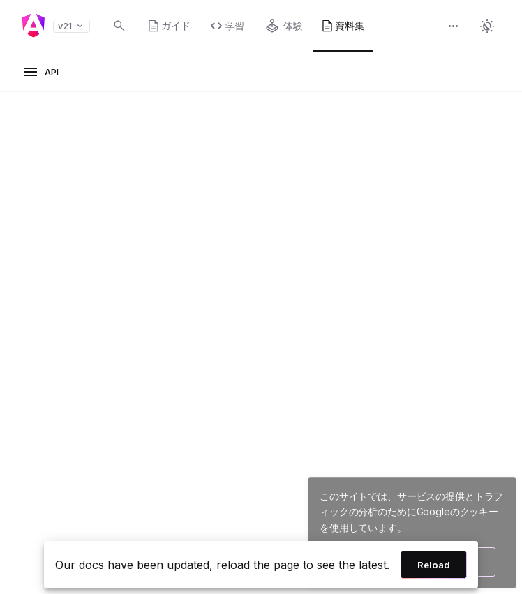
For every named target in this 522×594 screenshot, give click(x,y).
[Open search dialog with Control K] (119, 25)
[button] (453, 27)
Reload (433, 564)
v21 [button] (71, 26)
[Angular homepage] (33, 26)
